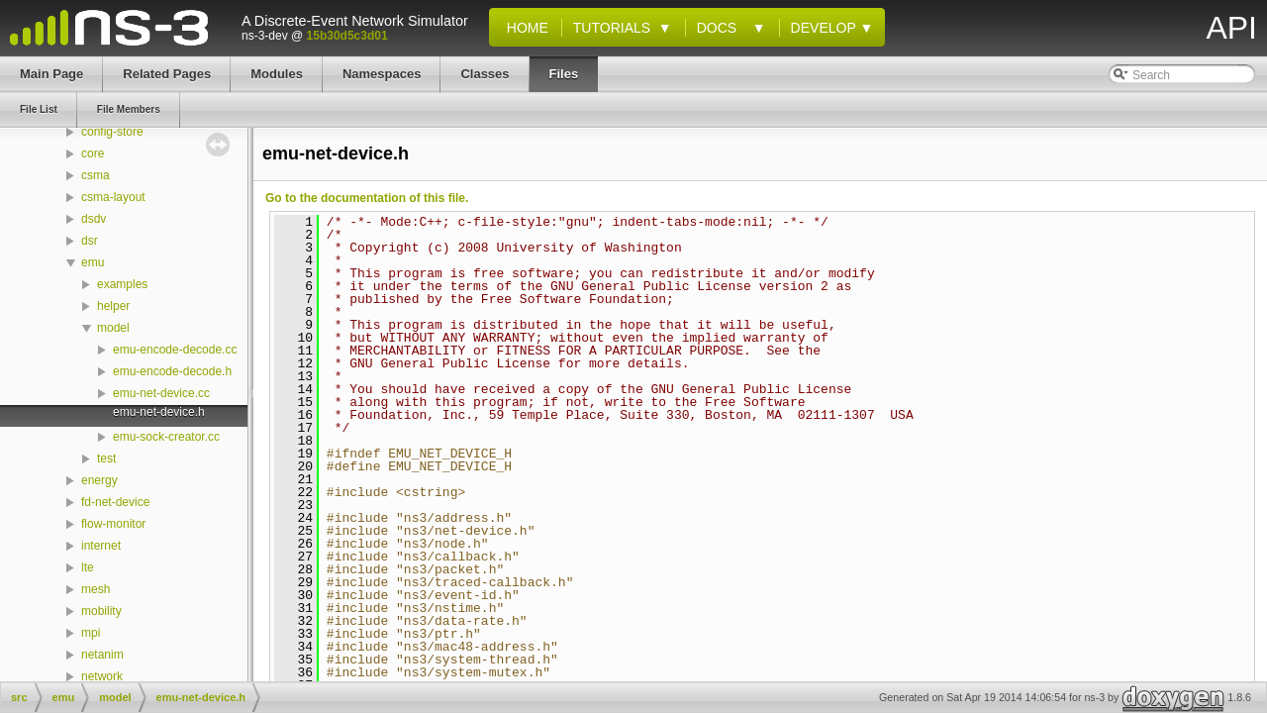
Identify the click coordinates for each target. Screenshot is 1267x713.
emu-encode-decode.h (172, 371)
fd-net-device (115, 502)
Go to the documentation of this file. (366, 198)
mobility (101, 611)
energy (99, 480)
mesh (95, 589)
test (106, 458)
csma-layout (113, 197)
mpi (90, 633)
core (92, 153)
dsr (89, 241)
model (113, 328)
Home (523, 28)
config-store (112, 132)
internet (101, 546)
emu (92, 262)
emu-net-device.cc (161, 393)
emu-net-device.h (159, 412)
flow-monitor (113, 524)
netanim (102, 655)
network (102, 676)
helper (113, 306)
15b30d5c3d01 (347, 36)
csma (95, 175)
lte (87, 567)
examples (122, 284)
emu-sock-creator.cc (166, 437)
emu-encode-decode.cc (175, 349)
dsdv (93, 219)
